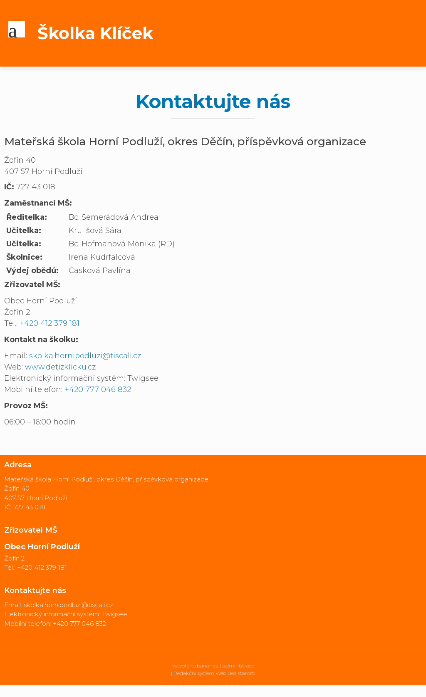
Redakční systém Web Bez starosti (214, 673)
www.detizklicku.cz (60, 367)
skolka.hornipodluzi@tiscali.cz (85, 355)
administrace (238, 665)
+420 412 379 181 (49, 323)
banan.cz (208, 665)
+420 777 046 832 (97, 389)
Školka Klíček (95, 33)
